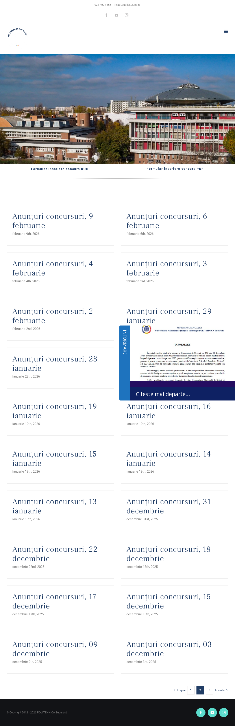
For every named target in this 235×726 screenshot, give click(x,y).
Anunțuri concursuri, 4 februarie (52, 268)
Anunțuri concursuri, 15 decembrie (168, 601)
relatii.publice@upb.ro (128, 4)
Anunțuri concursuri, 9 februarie (52, 221)
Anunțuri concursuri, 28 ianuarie (55, 363)
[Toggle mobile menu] (226, 31)
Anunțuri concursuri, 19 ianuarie (54, 411)
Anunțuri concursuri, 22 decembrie (55, 554)
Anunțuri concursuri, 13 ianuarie (54, 506)
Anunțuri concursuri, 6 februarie (166, 221)
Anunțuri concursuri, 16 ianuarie (168, 411)
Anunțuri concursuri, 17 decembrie (54, 601)
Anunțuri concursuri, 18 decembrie (168, 554)
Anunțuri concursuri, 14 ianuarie (168, 458)
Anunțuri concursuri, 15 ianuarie (54, 458)
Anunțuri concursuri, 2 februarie (52, 316)
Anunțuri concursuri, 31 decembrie (168, 506)
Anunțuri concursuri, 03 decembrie (169, 649)
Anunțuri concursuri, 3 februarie (166, 268)
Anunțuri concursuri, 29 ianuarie (169, 316)
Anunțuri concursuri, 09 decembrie (55, 649)
